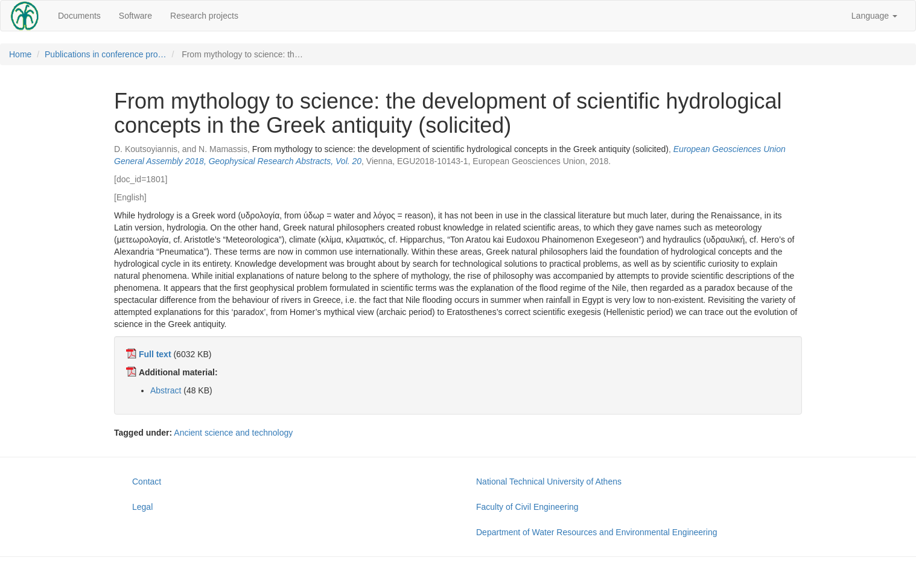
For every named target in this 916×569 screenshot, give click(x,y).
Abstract (165, 390)
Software (135, 16)
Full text (155, 354)
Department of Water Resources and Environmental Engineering (596, 532)
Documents (79, 16)
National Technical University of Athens (549, 481)
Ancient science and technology (233, 432)
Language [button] (874, 16)
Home (20, 54)
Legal (142, 507)
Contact (146, 481)
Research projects (204, 16)
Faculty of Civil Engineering (527, 507)
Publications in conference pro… (106, 54)
